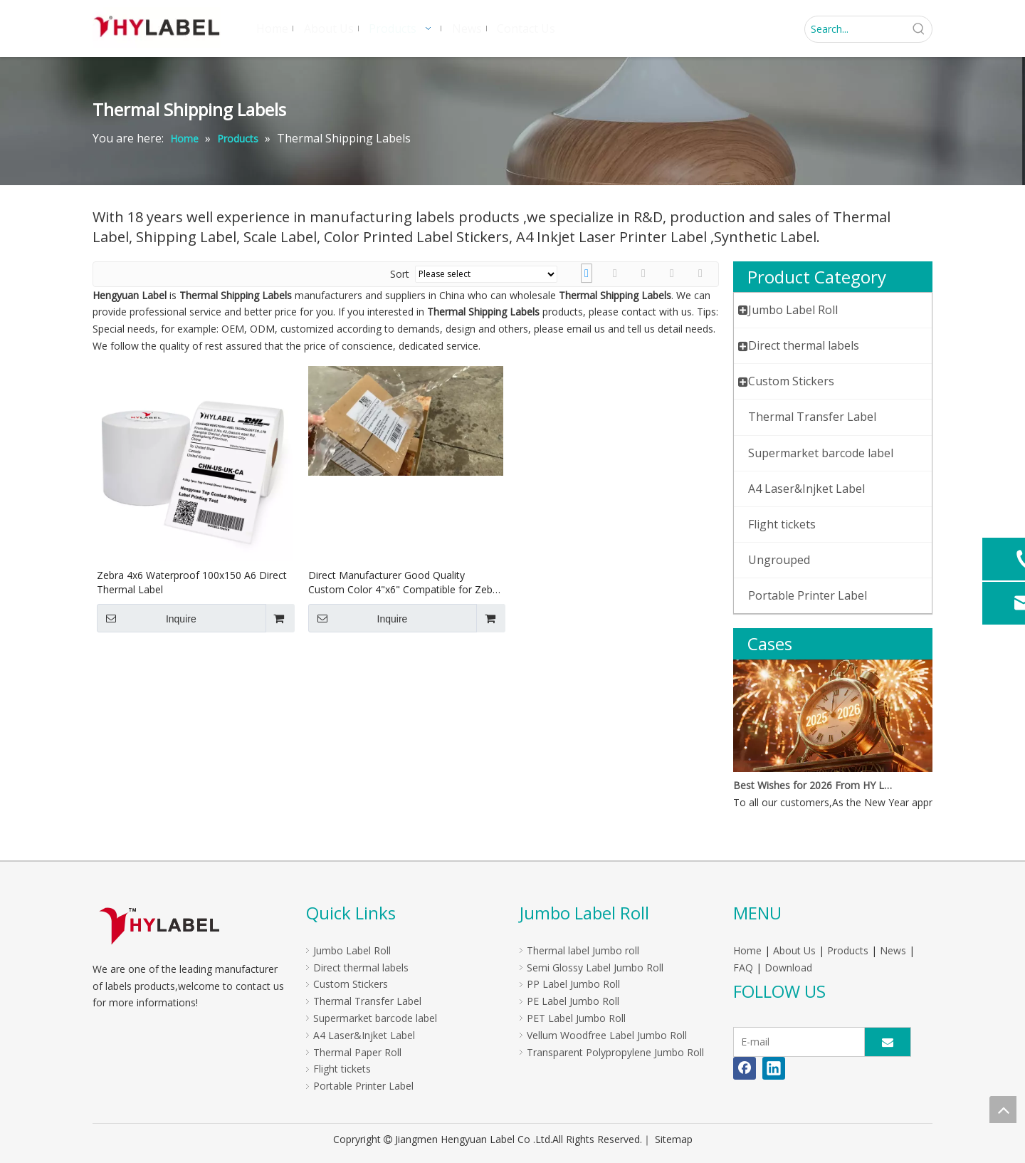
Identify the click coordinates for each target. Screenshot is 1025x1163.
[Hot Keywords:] (919, 29)
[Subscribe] (887, 1042)
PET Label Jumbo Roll (576, 1018)
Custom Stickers (350, 984)
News (893, 950)
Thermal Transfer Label (367, 1001)
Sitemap (674, 1139)
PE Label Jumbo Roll (573, 1001)
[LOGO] (159, 925)
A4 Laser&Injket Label (364, 1035)
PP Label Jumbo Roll (573, 984)
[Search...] (855, 29)
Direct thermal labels (361, 967)
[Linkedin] (773, 1068)
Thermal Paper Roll (357, 1052)
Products (847, 950)
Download (788, 967)
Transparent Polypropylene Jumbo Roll (615, 1052)
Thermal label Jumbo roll (583, 950)
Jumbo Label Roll (352, 950)
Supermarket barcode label (375, 1018)
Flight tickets (342, 1068)
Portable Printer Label (363, 1085)
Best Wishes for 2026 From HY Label (813, 785)
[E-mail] (796, 1042)
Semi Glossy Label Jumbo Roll (595, 967)
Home (747, 950)
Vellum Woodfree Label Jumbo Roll (607, 1035)
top (1002, 1109)
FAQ (743, 967)
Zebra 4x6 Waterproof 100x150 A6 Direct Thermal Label (192, 582)
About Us (794, 950)
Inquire (146, 618)
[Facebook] (744, 1068)
